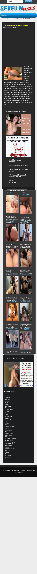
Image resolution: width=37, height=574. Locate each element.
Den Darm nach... (12, 193)
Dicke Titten (8, 406)
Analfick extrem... (26, 274)
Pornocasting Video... (26, 220)
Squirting (7, 450)
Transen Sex (8, 454)
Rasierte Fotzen (9, 433)
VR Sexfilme (8, 455)
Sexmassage (8, 445)
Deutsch (7, 404)
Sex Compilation (9, 443)
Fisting (6, 414)
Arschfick (25, 169)
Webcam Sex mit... (12, 328)
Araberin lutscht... (12, 274)
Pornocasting (8, 430)
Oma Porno (8, 428)
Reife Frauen (8, 435)
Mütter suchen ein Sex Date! (20, 25)
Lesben (7, 423)
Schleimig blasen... (12, 247)
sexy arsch (12, 176)
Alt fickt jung (8, 396)
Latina (6, 421)
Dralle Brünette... (26, 301)
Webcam (11, 171)
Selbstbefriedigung (10, 442)
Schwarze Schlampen (10, 438)
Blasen (6, 402)
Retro (6, 437)
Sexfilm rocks (3, 18)
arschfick (16, 175)
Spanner (7, 447)
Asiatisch (7, 401)
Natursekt (7, 425)
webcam (18, 176)
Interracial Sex (8, 420)
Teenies (7, 452)
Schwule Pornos (9, 440)
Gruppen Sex (8, 416)
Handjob (7, 418)
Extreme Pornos (9, 409)
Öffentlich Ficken (9, 426)
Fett (6, 413)
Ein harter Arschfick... (26, 193)
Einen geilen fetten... (12, 220)
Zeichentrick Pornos (10, 459)
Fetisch (7, 411)
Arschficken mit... (26, 247)
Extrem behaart (9, 408)
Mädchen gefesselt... (26, 328)
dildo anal (23, 175)
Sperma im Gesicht (10, 448)
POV (6, 431)
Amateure (10, 18)
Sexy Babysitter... (12, 301)
